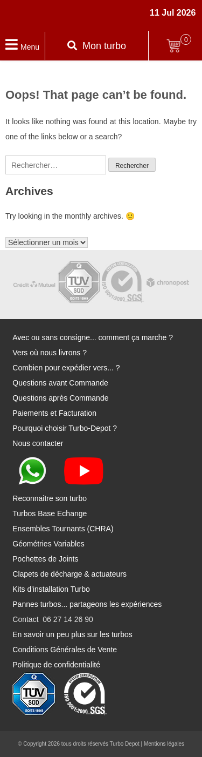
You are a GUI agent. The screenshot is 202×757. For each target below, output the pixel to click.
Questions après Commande (60, 398)
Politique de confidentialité (56, 664)
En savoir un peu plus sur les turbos (72, 634)
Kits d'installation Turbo (51, 589)
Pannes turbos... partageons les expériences (87, 604)
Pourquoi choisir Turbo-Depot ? (64, 428)
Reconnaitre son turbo (49, 498)
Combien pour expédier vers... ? (66, 367)
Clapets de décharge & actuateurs (69, 574)
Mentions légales (164, 744)
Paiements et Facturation (54, 413)
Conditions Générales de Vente (64, 649)
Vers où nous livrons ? (49, 352)
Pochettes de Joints (45, 559)
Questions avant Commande (60, 382)
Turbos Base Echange (49, 513)
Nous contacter (37, 443)
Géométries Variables (48, 543)
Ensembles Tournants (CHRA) (62, 528)
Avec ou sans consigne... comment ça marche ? (92, 337)
